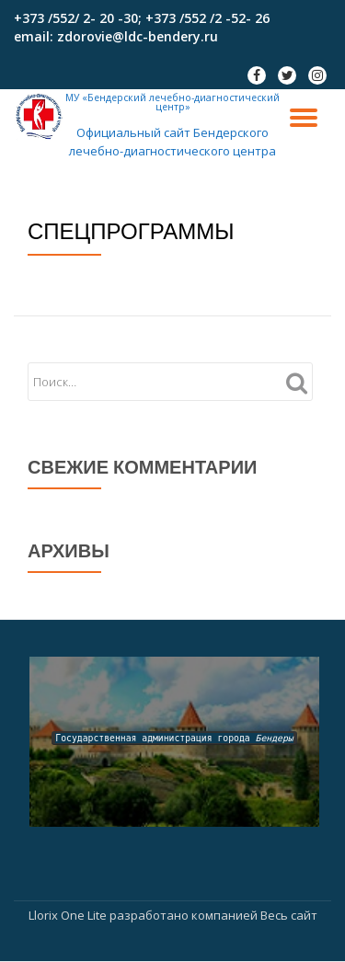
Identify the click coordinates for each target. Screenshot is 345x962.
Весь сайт (288, 915)
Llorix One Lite (69, 915)
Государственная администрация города (174, 738)
